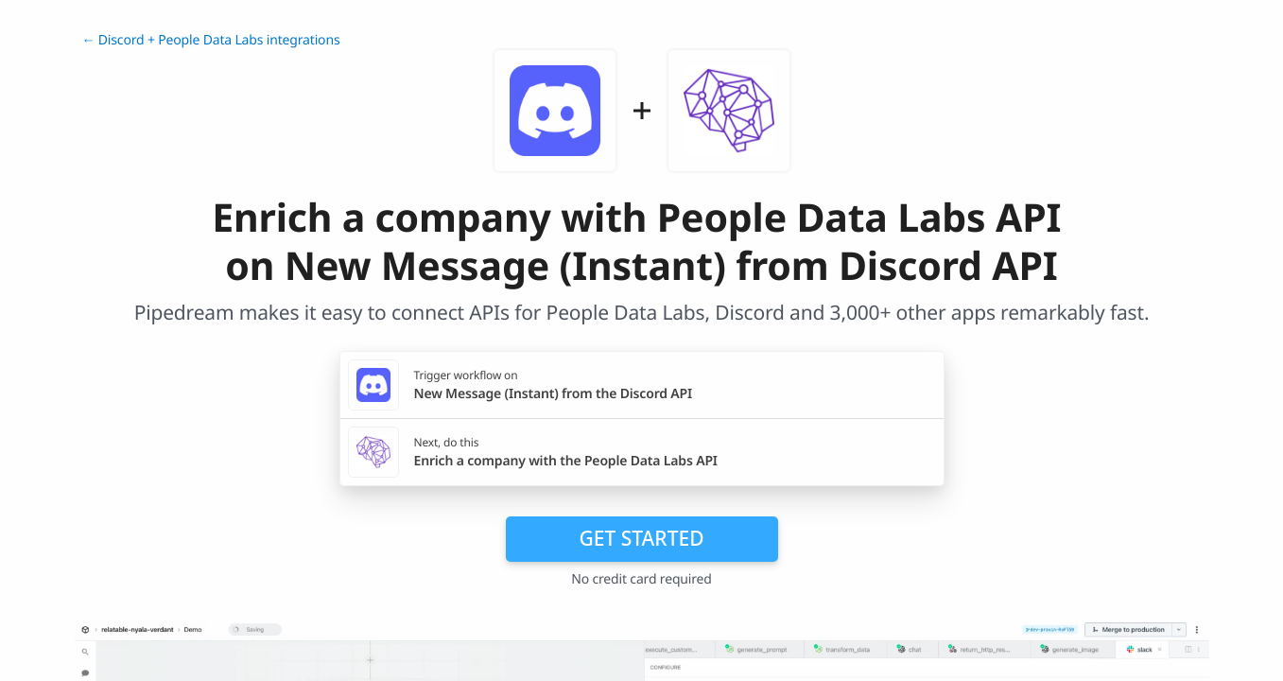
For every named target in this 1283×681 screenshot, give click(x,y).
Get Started (642, 538)
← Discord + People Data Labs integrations (211, 40)
